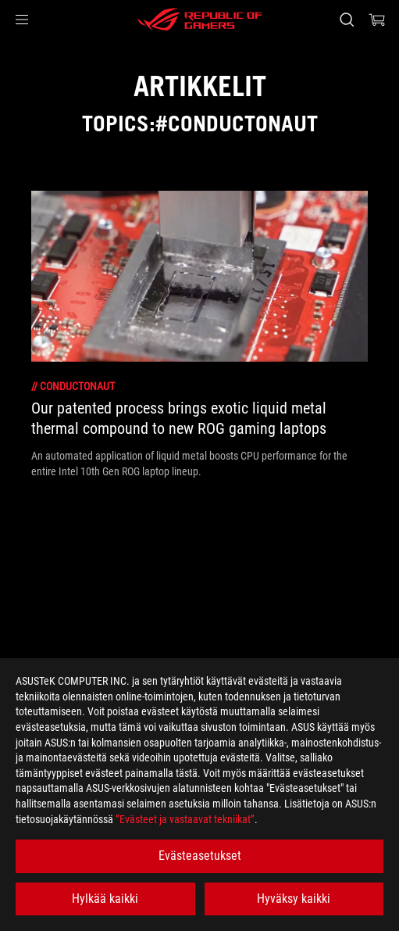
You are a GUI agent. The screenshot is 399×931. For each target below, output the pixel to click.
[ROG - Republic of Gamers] (199, 19)
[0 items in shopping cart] (377, 19)
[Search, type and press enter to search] (346, 19)
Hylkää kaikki (105, 898)
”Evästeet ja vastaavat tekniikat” (185, 819)
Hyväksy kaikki (293, 898)
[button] (21, 19)
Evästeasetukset (200, 855)
